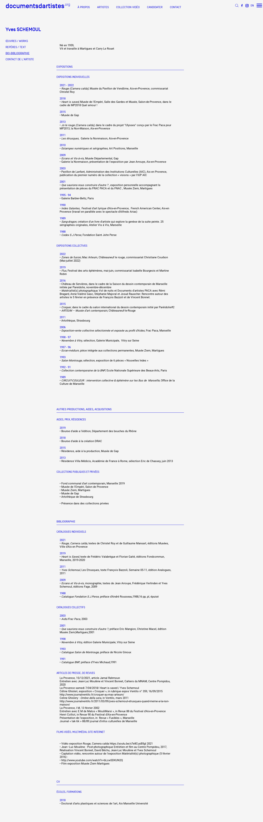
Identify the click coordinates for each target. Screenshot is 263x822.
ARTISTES (103, 7)
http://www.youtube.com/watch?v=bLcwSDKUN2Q (92, 760)
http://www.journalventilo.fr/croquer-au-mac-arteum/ (92, 694)
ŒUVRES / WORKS (17, 41)
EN (252, 5)
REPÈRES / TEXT (16, 47)
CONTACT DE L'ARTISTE (20, 59)
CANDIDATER (155, 7)
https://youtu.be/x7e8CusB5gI (128, 743)
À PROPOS (84, 7)
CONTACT (175, 7)
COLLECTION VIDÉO (128, 7)
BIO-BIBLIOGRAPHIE (18, 53)
